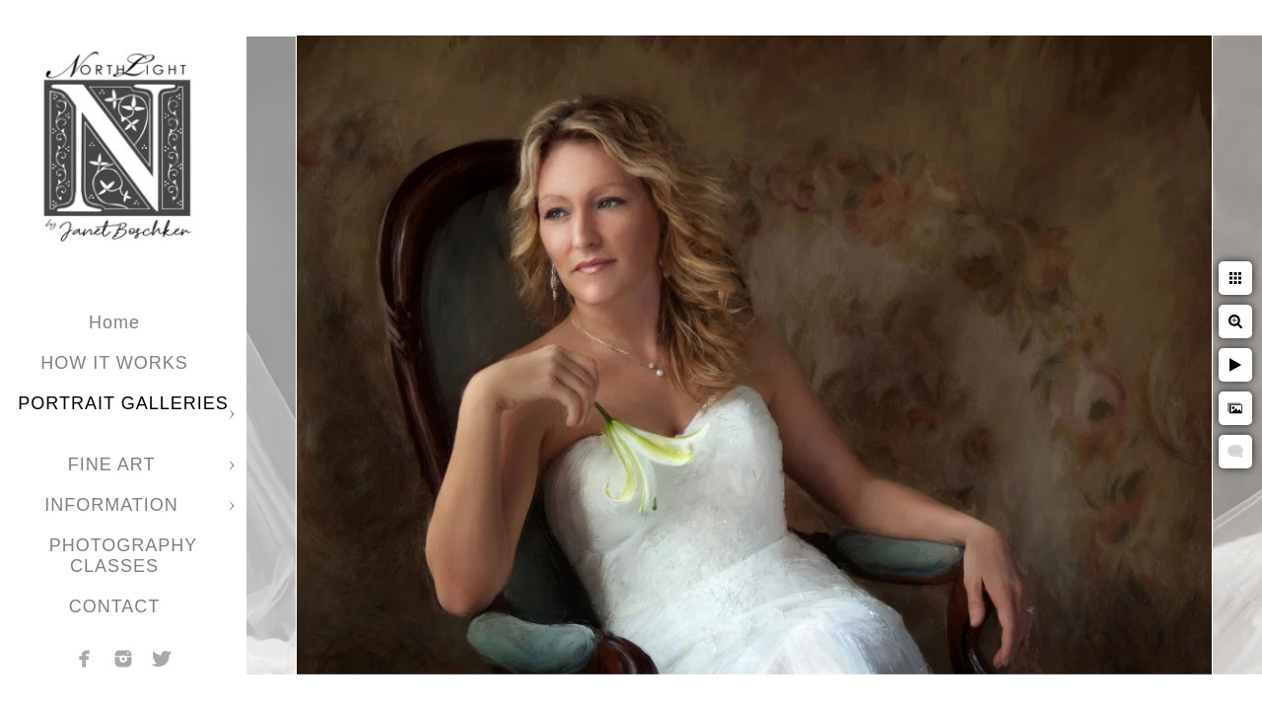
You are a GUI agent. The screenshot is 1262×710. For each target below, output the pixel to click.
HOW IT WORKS (114, 363)
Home (114, 322)
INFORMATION (114, 505)
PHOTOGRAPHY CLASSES (123, 555)
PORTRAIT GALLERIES (123, 403)
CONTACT (115, 606)
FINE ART (114, 464)
